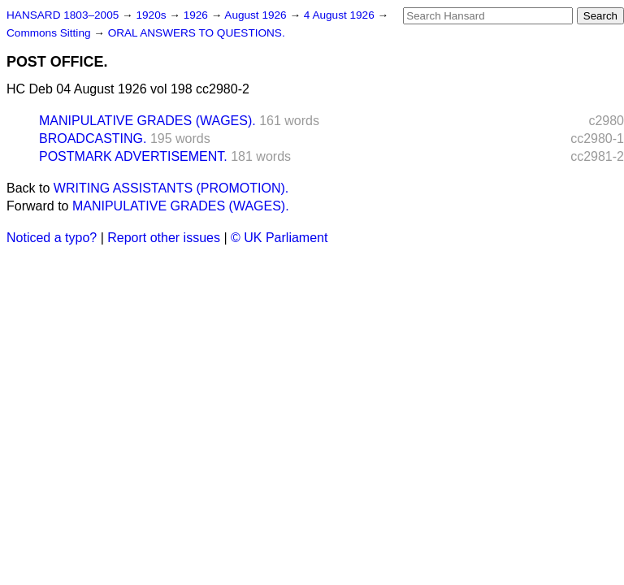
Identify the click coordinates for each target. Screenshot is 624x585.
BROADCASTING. (92, 138)
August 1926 (256, 15)
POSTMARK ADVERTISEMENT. (133, 156)
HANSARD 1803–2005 (62, 15)
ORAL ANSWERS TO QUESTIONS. (196, 33)
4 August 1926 (341, 15)
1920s (152, 15)
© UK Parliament (279, 238)
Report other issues (163, 238)
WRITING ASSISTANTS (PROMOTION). (171, 188)
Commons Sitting (49, 33)
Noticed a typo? (51, 238)
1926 (197, 15)
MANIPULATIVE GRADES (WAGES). (147, 121)
